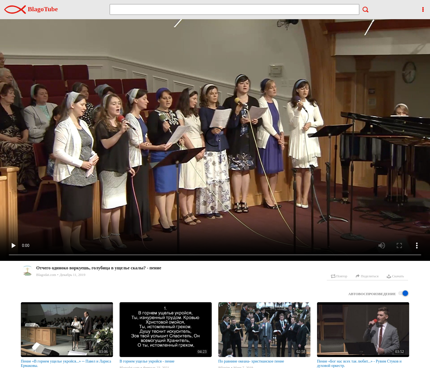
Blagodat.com (46, 275)
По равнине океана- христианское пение (251, 361)
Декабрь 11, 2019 (72, 275)
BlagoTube (31, 9)
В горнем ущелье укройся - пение (147, 361)
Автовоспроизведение (378, 293)
